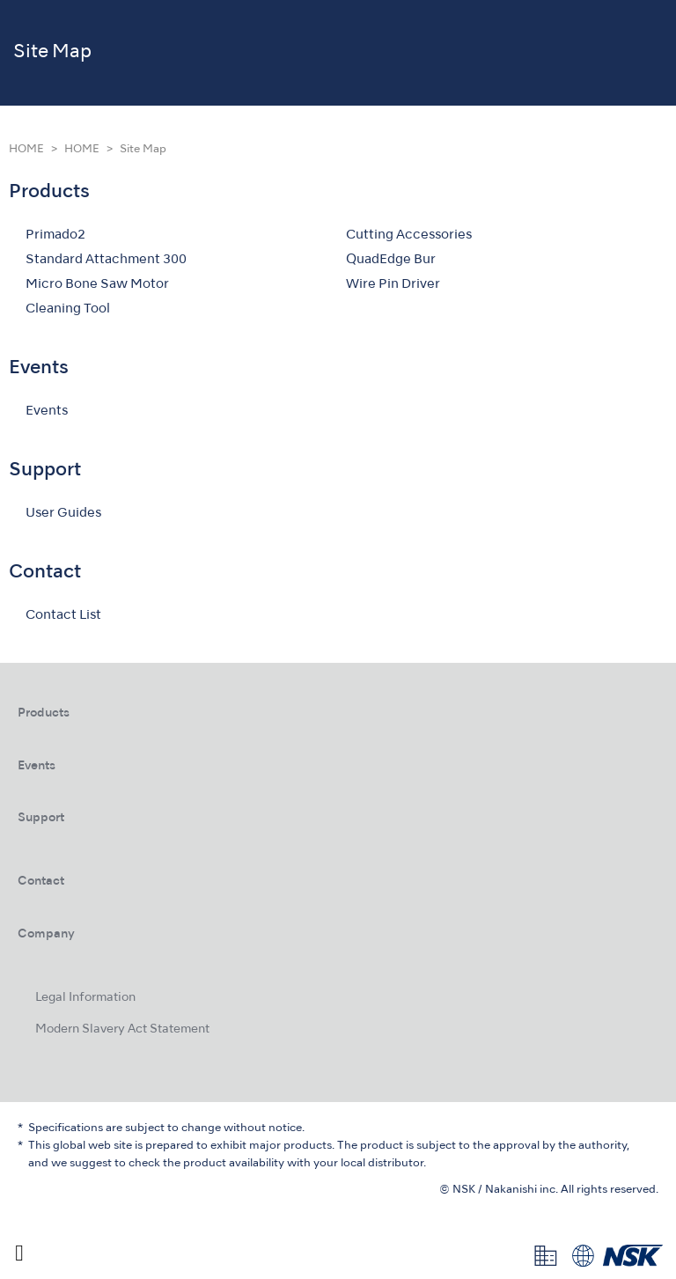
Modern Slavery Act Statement (122, 1029)
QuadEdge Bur (391, 260)
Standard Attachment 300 (106, 260)
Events (47, 411)
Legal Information (85, 997)
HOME (26, 149)
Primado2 (55, 235)
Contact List (63, 615)
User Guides (63, 513)
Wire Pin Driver (393, 284)
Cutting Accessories (409, 235)
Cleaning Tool (68, 309)
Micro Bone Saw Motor (97, 284)
